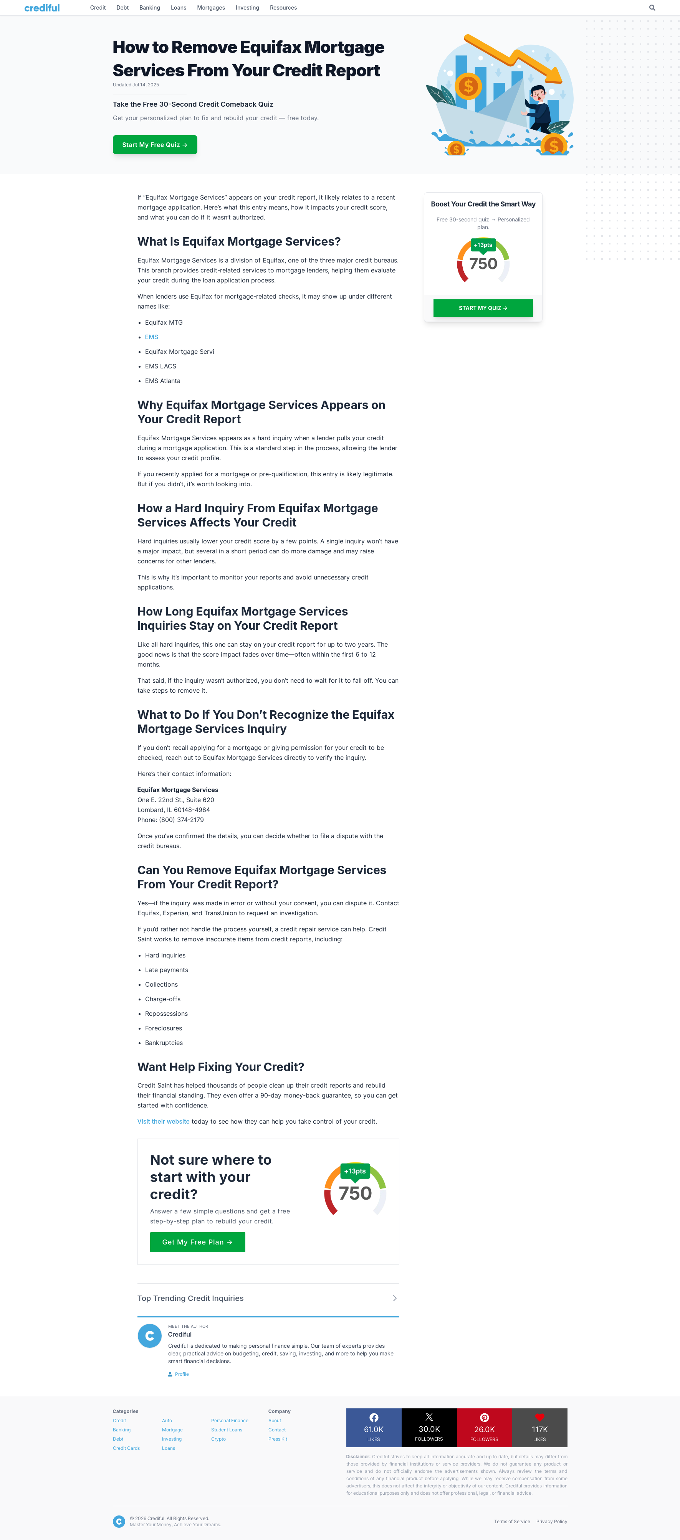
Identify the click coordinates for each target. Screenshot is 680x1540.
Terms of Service (512, 1521)
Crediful (180, 1334)
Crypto (218, 1439)
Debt (118, 1439)
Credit (119, 1420)
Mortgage (172, 1430)
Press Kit (277, 1439)
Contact (277, 1430)
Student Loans (226, 1430)
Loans (168, 1448)
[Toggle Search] (652, 8)
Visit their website (163, 1121)
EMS (152, 337)
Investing (172, 1439)
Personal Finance (229, 1420)
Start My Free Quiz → (155, 145)
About (274, 1420)
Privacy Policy (551, 1521)
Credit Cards (126, 1448)
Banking (122, 1430)
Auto (167, 1420)
